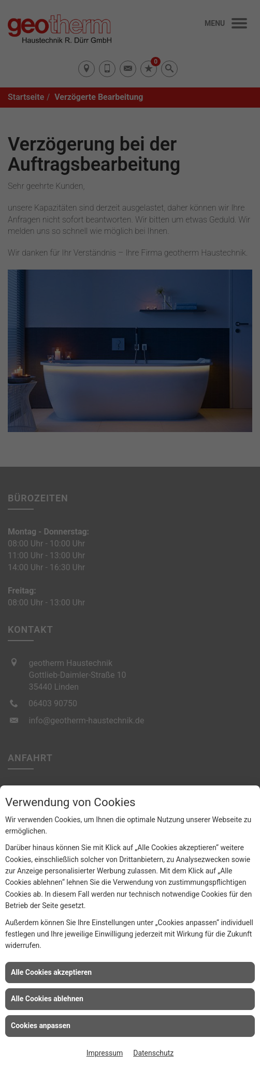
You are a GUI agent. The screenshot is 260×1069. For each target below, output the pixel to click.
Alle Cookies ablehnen (47, 998)
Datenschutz (153, 1053)
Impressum (104, 1053)
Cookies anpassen (40, 1025)
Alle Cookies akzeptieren (51, 972)
